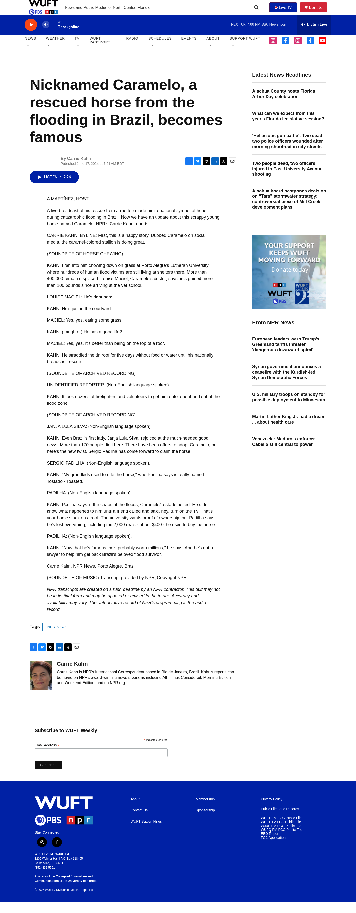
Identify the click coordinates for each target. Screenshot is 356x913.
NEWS (30, 49)
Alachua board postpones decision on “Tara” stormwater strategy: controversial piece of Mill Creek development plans (289, 210)
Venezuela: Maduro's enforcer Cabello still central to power (283, 452)
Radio (132, 49)
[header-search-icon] (257, 13)
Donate (318, 13)
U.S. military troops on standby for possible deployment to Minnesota (288, 408)
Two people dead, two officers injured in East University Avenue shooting (287, 180)
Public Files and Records (280, 820)
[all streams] (314, 36)
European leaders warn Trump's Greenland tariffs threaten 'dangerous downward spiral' (285, 355)
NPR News (56, 638)
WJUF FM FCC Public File (281, 837)
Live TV (284, 13)
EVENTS (189, 49)
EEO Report (270, 845)
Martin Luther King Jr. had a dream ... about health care (289, 430)
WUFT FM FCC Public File (281, 829)
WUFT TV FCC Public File (281, 833)
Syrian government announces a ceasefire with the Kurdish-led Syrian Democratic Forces (286, 383)
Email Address (47, 756)
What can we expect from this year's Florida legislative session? (288, 127)
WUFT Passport (100, 51)
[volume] (46, 36)
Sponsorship (205, 821)
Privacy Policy (271, 810)
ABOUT (213, 49)
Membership (205, 810)
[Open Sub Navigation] (28, 57)
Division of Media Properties (74, 901)
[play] (31, 36)
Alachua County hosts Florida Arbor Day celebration (283, 105)
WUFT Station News (146, 832)
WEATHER (55, 49)
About (135, 810)
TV (77, 49)
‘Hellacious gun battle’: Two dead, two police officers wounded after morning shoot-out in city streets (288, 152)
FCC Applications (274, 849)
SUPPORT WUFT (245, 49)
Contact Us (139, 821)
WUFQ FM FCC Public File (281, 841)
